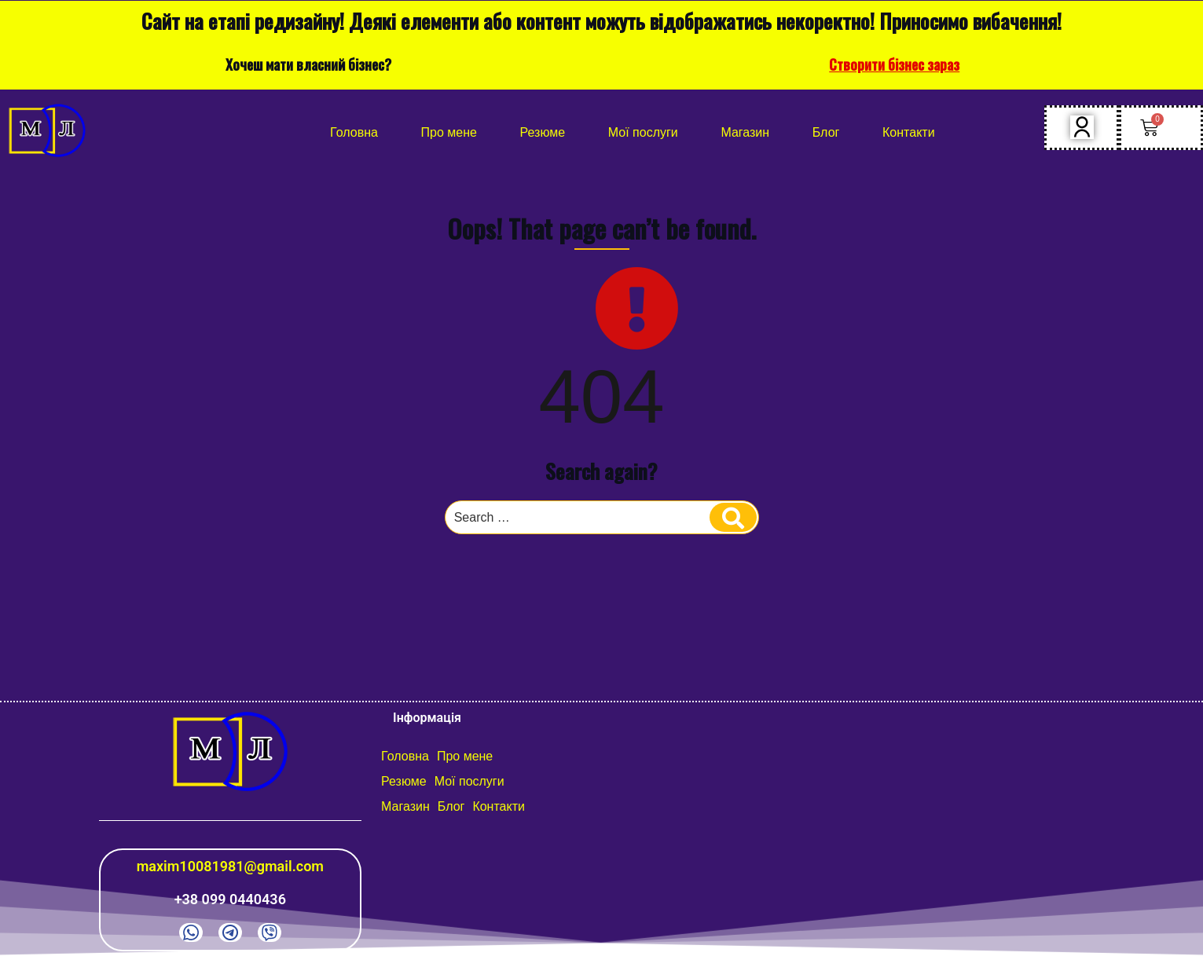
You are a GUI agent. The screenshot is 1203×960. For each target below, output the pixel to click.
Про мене (449, 132)
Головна (354, 132)
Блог (826, 132)
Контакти (908, 132)
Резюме (543, 132)
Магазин (745, 132)
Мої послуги (643, 132)
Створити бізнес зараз (894, 64)
